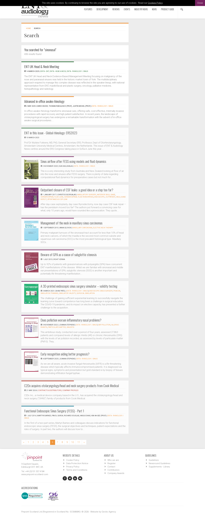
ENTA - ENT (44, 71)
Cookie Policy (72, 460)
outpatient (110, 197)
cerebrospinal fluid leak (52, 197)
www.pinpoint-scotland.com (34, 474)
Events (127, 9)
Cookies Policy (155, 3)
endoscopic (99, 197)
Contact (111, 466)
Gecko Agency (109, 511)
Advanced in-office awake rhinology (44, 101)
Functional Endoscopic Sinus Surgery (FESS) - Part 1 (54, 410)
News (154, 9)
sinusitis (70, 327)
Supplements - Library (159, 466)
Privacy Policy (72, 466)
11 (78, 442)
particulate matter (57, 327)
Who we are (113, 460)
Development (102, 9)
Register (111, 463)
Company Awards (115, 473)
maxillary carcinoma (82, 228)
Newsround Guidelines (159, 463)
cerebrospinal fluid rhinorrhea (78, 197)
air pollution (104, 325)
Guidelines (154, 460)
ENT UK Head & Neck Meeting (41, 66)
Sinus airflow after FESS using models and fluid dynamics (73, 161)
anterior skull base (106, 195)
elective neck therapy (103, 228)
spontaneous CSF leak (57, 199)
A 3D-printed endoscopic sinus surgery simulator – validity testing (79, 286)
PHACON (116, 291)
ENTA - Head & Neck (58, 71)
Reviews (116, 9)
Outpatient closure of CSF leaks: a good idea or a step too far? (77, 189)
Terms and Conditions (76, 470)
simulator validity (67, 293)
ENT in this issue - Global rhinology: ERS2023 (50, 132)
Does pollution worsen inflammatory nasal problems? (71, 320)
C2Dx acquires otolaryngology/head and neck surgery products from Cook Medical (71, 385)
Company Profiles (70, 390)
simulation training (49, 293)
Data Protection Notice (77, 463)
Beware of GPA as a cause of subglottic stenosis (69, 254)
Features (88, 9)
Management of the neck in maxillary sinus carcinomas (71, 222)
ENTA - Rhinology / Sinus (77, 71)
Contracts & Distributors (50, 390)
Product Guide (167, 9)
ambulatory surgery (86, 195)
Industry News (141, 9)
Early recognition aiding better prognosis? (65, 353)
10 (72, 442)
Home (28, 28)
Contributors (113, 470)
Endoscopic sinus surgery (101, 291)
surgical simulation (86, 293)
